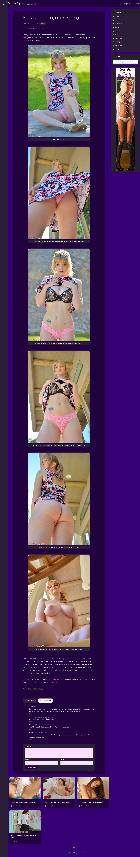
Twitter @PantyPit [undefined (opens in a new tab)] (52, 679)
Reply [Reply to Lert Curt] (30, 722)
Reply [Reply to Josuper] (30, 730)
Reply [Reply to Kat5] (30, 740)
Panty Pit (18, 4)
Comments (30, 701)
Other (116, 35)
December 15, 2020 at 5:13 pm (44, 717)
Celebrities (118, 24)
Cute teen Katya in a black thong (91, 802)
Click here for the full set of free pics (38, 29)
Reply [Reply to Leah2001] (30, 714)
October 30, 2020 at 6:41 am (41, 733)
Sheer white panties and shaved (23, 802)
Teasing (42, 24)
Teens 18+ (118, 46)
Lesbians (118, 31)
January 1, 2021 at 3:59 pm (44, 707)
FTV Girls (63, 140)
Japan (117, 28)
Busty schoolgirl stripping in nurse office (23, 837)
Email (62, 759)
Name (27, 759)
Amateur (117, 17)
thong (41, 689)
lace (29, 689)
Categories (123, 4)
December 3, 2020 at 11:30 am (44, 725)
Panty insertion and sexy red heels (57, 802)
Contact (133, 4)
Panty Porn (118, 39)
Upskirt (117, 50)
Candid (117, 20)
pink (35, 689)
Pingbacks (46, 701)
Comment (28, 746)
